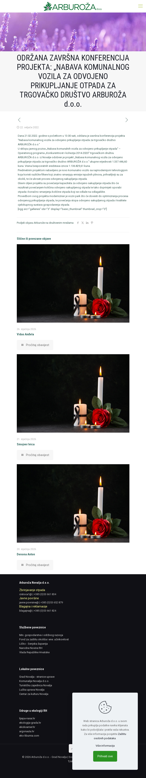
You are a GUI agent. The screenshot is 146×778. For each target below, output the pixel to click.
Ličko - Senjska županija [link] (33, 643)
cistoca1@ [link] (25, 594)
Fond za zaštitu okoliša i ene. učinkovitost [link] (44, 639)
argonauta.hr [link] (26, 731)
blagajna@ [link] (25, 610)
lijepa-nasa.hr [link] (27, 718)
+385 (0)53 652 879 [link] (52, 602)
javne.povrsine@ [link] (29, 602)
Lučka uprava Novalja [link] (31, 689)
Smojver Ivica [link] (26, 444)
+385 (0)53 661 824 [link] (45, 610)
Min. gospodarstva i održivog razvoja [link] (41, 635)
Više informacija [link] (105, 745)
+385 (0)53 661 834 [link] (45, 594)
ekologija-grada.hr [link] (30, 722)
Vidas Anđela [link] (25, 334)
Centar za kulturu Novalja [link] (33, 694)
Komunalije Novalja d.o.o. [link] (34, 681)
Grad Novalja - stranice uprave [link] (36, 676)
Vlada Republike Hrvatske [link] (34, 652)
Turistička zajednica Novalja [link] (35, 685)
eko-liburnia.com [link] (29, 735)
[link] (73, 6)
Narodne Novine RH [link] (30, 648)
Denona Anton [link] (26, 554)
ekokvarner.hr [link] (27, 727)
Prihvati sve (105, 756)
